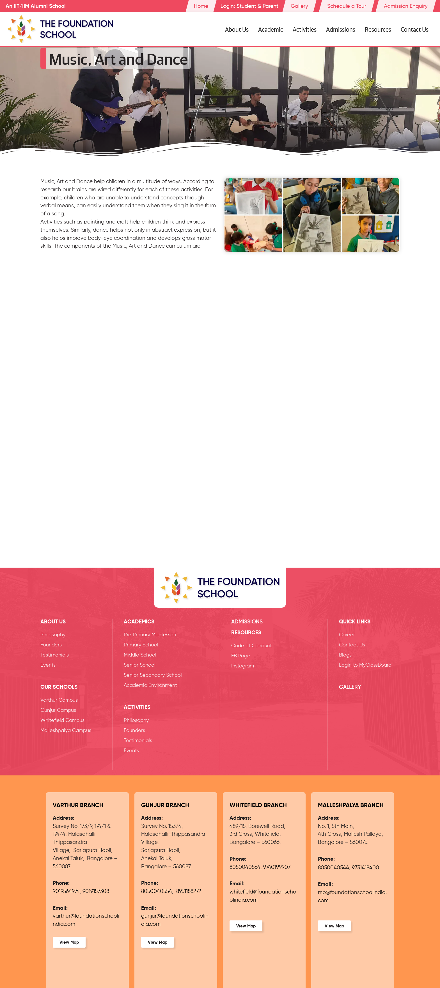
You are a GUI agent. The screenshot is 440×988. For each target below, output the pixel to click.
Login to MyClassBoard (365, 665)
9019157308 (95, 891)
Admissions (340, 29)
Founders (51, 645)
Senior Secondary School (153, 675)
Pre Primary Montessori (150, 634)
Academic (270, 29)
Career (347, 634)
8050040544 (333, 867)
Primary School (141, 645)
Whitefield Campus (62, 720)
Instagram (242, 666)
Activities (305, 29)
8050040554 (156, 891)
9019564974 (66, 891)
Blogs (345, 655)
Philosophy (52, 634)
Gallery (350, 686)
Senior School (139, 665)
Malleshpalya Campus (65, 730)
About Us (237, 29)
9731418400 (365, 867)
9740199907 (276, 867)
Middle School (140, 655)
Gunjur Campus (58, 710)
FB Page (240, 655)
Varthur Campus (59, 700)
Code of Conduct (251, 645)
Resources (378, 29)
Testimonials (54, 655)
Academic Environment (150, 685)
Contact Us (414, 29)
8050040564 (245, 867)
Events (48, 665)
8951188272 (188, 891)
